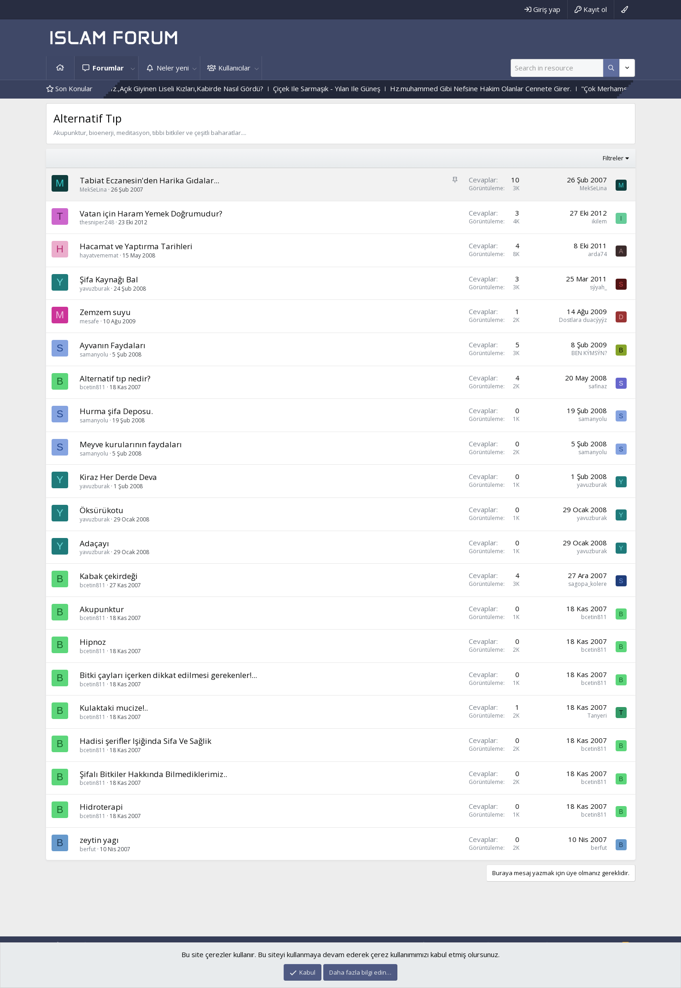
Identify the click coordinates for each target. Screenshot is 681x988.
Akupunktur (102, 609)
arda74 (597, 254)
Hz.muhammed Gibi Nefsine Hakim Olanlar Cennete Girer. (519, 88)
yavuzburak (95, 288)
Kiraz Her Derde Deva (118, 477)
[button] (133, 68)
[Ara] (557, 68)
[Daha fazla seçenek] (611, 68)
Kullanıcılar (234, 67)
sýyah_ (598, 287)
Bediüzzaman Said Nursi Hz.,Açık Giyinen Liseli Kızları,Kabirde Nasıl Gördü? (185, 88)
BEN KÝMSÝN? (589, 353)
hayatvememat (99, 255)
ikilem (599, 221)
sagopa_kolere (587, 584)
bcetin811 (92, 387)
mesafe (89, 321)
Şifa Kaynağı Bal (109, 279)
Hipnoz (93, 642)
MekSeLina (93, 189)
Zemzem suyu (105, 312)
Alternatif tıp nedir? (115, 378)
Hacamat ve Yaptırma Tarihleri (136, 246)
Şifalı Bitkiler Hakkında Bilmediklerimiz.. (153, 774)
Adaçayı (94, 543)
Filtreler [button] (613, 158)
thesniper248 (97, 222)
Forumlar (108, 67)
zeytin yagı (99, 840)
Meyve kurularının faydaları (131, 444)
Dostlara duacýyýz (583, 320)
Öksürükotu (101, 510)
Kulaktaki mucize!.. (114, 707)
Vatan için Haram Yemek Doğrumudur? (151, 213)
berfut (88, 849)
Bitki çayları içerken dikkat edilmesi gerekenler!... (168, 675)
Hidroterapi (101, 806)
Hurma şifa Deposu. (116, 411)
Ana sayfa (60, 68)
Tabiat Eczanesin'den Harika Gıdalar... (149, 180)
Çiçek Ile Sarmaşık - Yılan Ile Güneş (365, 88)
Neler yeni (173, 67)
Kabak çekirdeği (109, 576)
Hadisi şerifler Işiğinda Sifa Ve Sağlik (145, 741)
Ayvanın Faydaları (113, 345)
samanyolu (94, 354)
